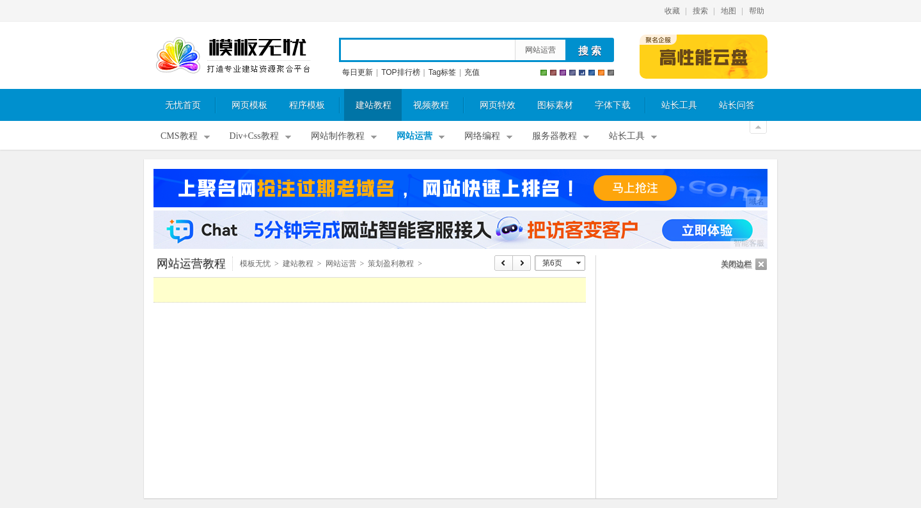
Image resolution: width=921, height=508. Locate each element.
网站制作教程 (338, 136)
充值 (472, 72)
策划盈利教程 (391, 263)
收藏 (672, 10)
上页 (503, 263)
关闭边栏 (736, 264)
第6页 (552, 262)
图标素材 (555, 105)
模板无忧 (233, 55)
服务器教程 (554, 136)
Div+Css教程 (254, 136)
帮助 (756, 10)
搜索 (700, 10)
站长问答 (737, 105)
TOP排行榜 (400, 72)
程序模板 (307, 105)
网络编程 (482, 136)
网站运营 (540, 49)
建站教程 (373, 105)
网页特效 (498, 105)
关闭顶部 (758, 127)
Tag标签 (442, 72)
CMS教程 (179, 136)
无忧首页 (183, 105)
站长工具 (679, 105)
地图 (728, 10)
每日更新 (357, 72)
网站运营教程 (191, 263)
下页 (522, 263)
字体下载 (613, 105)
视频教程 (431, 105)
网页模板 (249, 105)
